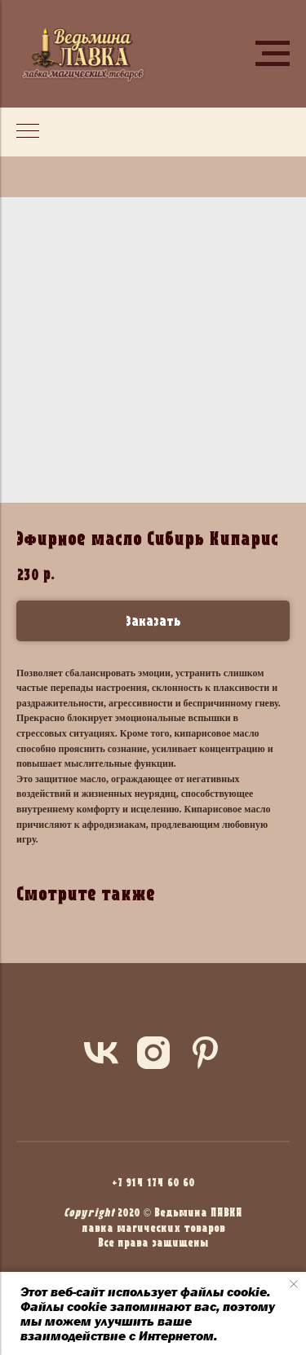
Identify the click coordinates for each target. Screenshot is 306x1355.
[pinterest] (205, 1052)
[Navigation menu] (272, 54)
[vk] (101, 1052)
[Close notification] (294, 1284)
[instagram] (153, 1052)
